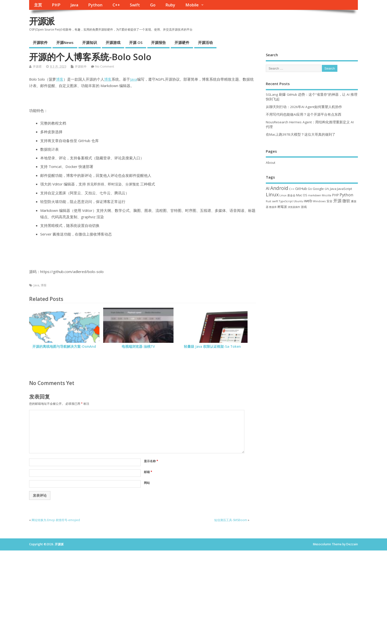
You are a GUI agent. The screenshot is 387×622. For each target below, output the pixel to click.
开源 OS (135, 42)
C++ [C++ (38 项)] (291, 189)
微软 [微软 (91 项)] (346, 200)
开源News (65, 42)
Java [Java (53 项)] (333, 188)
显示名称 (151, 461)
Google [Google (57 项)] (318, 188)
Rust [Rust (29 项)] (268, 201)
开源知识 (89, 42)
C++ (116, 5)
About (270, 162)
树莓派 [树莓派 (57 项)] (282, 206)
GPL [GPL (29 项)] (327, 189)
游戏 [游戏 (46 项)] (304, 207)
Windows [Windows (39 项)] (319, 201)
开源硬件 (181, 42)
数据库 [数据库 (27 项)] (273, 207)
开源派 (41, 21)
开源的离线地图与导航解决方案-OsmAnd (64, 346)
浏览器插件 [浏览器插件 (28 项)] (294, 207)
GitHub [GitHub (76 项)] (301, 188)
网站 (147, 483)
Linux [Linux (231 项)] (272, 194)
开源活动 (205, 42)
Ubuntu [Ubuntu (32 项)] (298, 201)
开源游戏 (113, 42)
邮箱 (148, 472)
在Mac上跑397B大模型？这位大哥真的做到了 (300, 134)
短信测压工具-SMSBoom (230, 520)
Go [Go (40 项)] (310, 189)
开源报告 (158, 42)
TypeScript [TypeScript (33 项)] (286, 201)
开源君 (37, 66)
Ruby (170, 5)
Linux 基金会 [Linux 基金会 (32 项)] (287, 195)
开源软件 (40, 42)
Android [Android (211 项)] (279, 188)
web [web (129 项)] (308, 200)
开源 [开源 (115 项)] (337, 200)
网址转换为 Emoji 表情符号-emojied (56, 520)
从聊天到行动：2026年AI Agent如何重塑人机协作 (304, 107)
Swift (135, 5)
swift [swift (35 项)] (275, 201)
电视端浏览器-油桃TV (138, 346)
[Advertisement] (312, 253)
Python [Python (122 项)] (346, 195)
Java (74, 5)
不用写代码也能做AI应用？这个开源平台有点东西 (303, 114)
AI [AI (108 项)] (268, 188)
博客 (59, 79)
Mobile (192, 5)
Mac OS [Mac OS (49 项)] (301, 195)
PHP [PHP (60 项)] (335, 195)
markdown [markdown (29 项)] (314, 195)
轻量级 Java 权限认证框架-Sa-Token (212, 346)
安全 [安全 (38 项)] (329, 201)
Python (95, 5)
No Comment (104, 66)
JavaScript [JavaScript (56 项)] (344, 188)
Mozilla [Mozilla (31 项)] (326, 195)
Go (152, 5)
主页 (38, 5)
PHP (56, 5)
